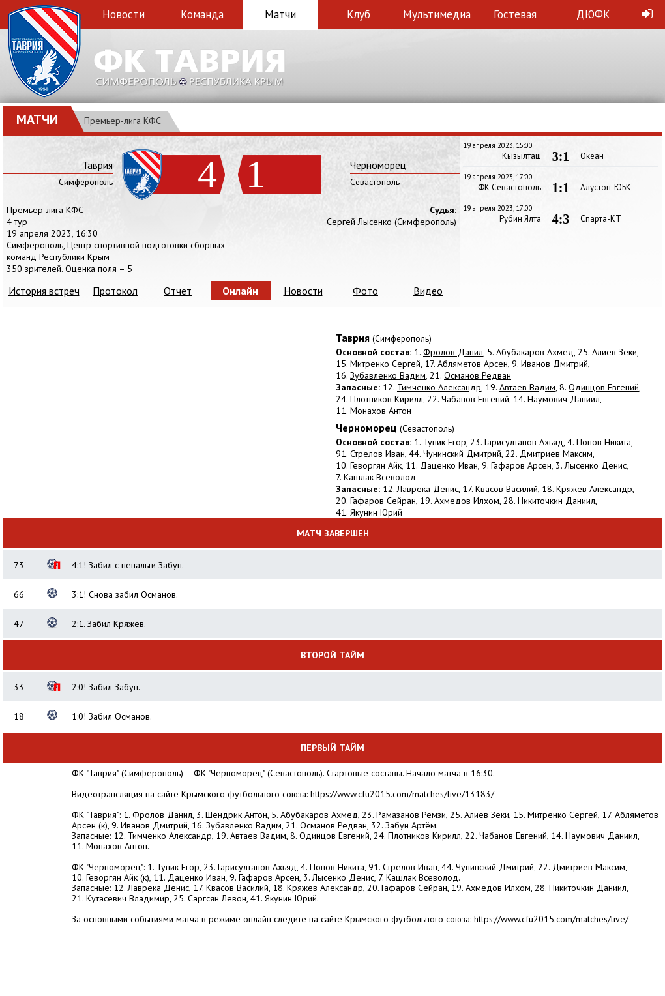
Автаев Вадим (527, 387)
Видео (428, 290)
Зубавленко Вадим (388, 375)
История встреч (44, 290)
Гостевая (515, 14)
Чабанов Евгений (475, 399)
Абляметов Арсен (472, 364)
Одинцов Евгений (604, 387)
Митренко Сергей (385, 364)
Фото (365, 290)
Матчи (280, 14)
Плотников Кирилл (386, 399)
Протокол (115, 290)
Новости (123, 14)
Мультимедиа (437, 14)
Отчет (178, 290)
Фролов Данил (453, 352)
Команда (202, 14)
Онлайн (240, 290)
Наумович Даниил (563, 399)
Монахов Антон (380, 411)
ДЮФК (593, 14)
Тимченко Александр (439, 387)
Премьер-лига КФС (122, 120)
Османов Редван (477, 375)
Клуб (358, 14)
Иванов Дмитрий (554, 364)
